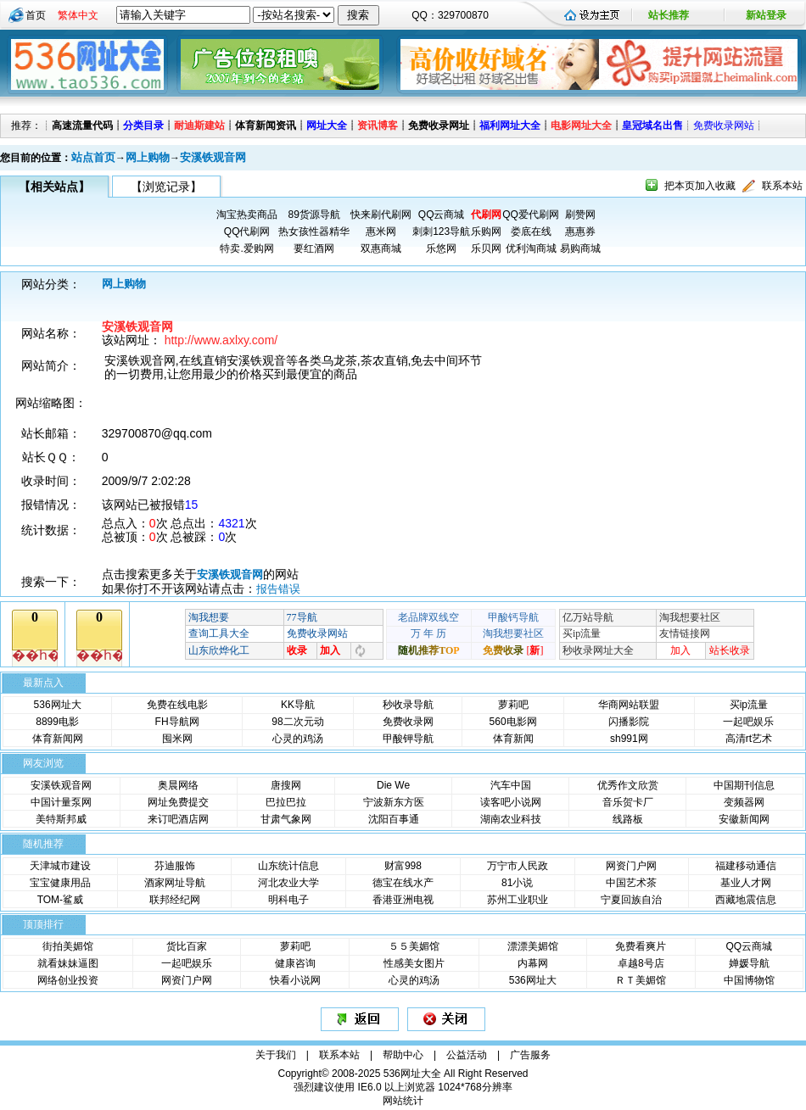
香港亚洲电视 (403, 900)
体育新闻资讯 (265, 125)
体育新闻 (513, 739)
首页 (35, 15)
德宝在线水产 (403, 883)
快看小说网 (295, 980)
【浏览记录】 (166, 186)
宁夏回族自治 (631, 900)
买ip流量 (749, 705)
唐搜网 (286, 785)
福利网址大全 (509, 125)
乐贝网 (486, 248)
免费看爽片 (640, 946)
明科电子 (288, 900)
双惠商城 (381, 248)
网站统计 (403, 1101)
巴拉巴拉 (286, 802)
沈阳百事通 (393, 819)
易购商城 (580, 248)
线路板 (628, 819)
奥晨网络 (178, 785)
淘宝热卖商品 (246, 214)
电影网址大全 (581, 125)
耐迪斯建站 (199, 125)
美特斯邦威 (61, 819)
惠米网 (381, 231)
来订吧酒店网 (178, 819)
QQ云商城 (441, 214)
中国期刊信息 (744, 785)
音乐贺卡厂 (627, 802)
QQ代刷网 (247, 231)
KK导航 (298, 705)
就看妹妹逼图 (67, 963)
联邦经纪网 (174, 900)
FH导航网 (177, 722)
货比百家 (186, 946)
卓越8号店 (641, 963)
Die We (393, 785)
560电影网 (513, 722)
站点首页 (93, 157)
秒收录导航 (408, 705)
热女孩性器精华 (314, 231)
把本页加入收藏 (700, 186)
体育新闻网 (57, 739)
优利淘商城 (531, 248)
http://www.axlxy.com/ (221, 340)
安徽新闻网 (744, 819)
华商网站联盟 (628, 705)
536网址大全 (412, 1073)
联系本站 (782, 186)
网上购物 (148, 157)
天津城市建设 (60, 866)
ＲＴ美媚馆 (640, 980)
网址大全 (326, 125)
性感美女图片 (414, 963)
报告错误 (278, 589)
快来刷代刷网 (380, 214)
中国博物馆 (749, 980)
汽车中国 (510, 785)
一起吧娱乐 (748, 722)
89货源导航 (313, 214)
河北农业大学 (288, 883)
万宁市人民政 (517, 866)
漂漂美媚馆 (532, 946)
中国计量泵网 (61, 802)
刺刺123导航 (441, 231)
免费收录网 (408, 722)
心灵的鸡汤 (297, 739)
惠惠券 (580, 231)
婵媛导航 (749, 963)
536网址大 (57, 705)
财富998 (403, 866)
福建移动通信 (745, 866)
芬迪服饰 (174, 866)
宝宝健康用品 (60, 883)
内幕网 (533, 963)
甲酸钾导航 (408, 739)
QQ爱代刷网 (530, 214)
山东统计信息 (288, 866)
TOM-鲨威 (60, 900)
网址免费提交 (178, 802)
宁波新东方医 (393, 802)
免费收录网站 (723, 125)
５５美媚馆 (414, 946)
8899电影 (57, 722)
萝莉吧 (513, 705)
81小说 (517, 883)
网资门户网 (631, 866)
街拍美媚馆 (67, 946)
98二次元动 (297, 722)
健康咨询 (295, 963)
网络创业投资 (67, 980)
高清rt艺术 (748, 739)
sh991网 (629, 739)
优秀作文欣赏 (627, 785)
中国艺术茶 (631, 883)
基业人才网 (745, 883)
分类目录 (143, 125)
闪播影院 (628, 722)
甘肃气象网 (285, 819)
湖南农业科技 (510, 819)
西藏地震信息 (745, 900)
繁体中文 (78, 15)
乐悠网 (441, 248)
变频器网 (744, 802)
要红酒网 (314, 248)
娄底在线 (531, 231)
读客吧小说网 (510, 802)
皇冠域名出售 (652, 125)
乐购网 (486, 231)
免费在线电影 (177, 705)
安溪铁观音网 (213, 157)
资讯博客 (377, 125)
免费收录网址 (438, 125)
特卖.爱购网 (246, 248)
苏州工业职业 (517, 900)
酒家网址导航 (174, 883)
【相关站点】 (54, 186)
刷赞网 (580, 214)
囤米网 (177, 739)
